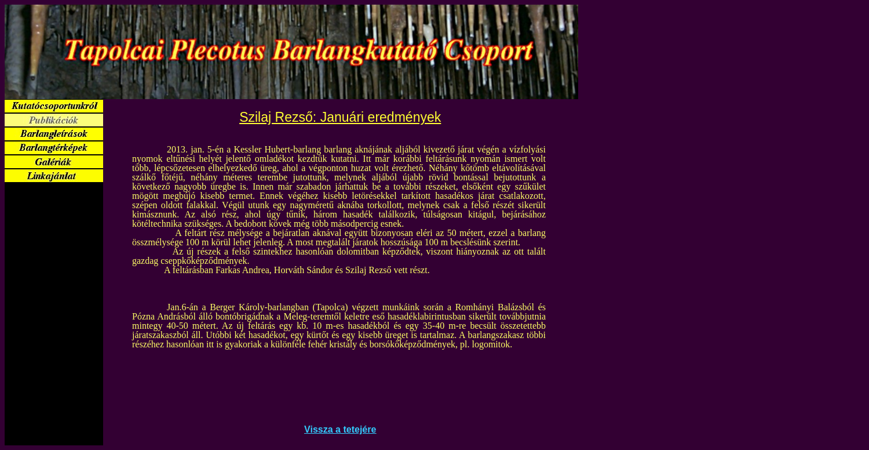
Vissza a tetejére (340, 429)
